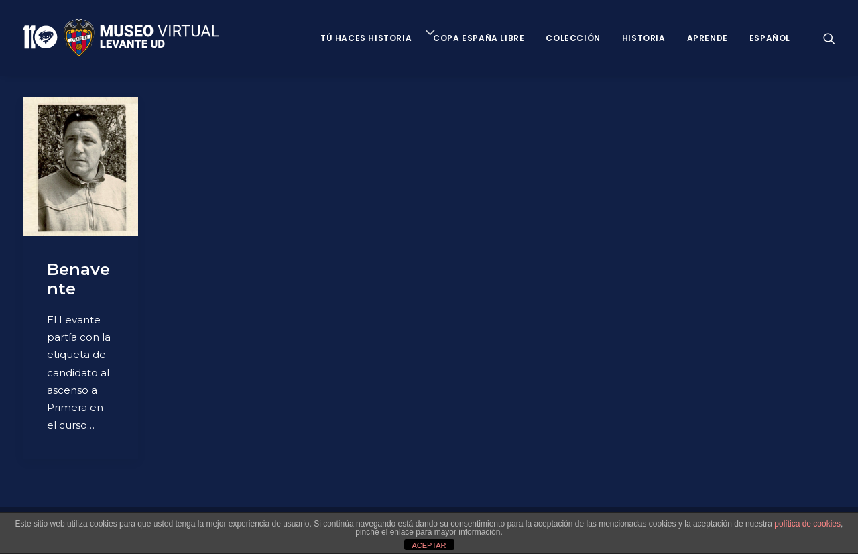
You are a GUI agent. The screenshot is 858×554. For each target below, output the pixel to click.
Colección (573, 38)
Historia (644, 38)
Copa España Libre (478, 38)
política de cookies (807, 524)
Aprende (707, 38)
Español (769, 38)
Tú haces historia (366, 38)
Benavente (78, 279)
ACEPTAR (429, 545)
